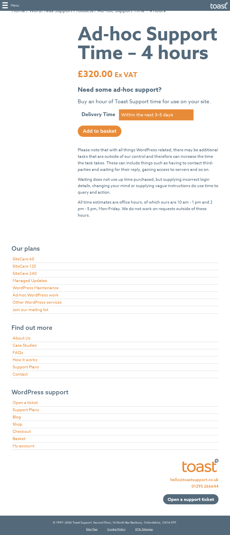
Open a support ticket (191, 498)
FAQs (18, 352)
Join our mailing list (30, 309)
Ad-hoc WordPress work (36, 294)
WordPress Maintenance (36, 287)
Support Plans (26, 366)
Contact (20, 373)
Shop (17, 423)
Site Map (92, 528)
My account (23, 445)
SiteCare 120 (24, 265)
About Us (21, 337)
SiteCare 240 (25, 273)
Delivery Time (98, 114)
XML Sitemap (144, 528)
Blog (17, 416)
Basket (19, 438)
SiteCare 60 (23, 258)
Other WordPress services (37, 301)
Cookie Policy (116, 528)
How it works (25, 359)
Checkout (22, 431)
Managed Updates (30, 280)
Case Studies (25, 345)
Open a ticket (25, 402)
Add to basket (99, 130)
